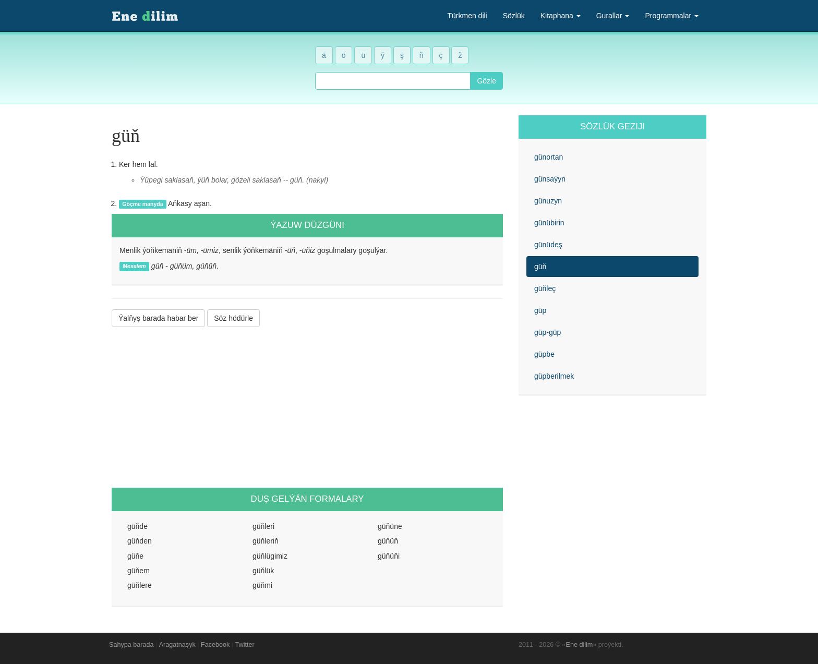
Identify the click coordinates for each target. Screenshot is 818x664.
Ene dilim (579, 644)
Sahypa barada (131, 644)
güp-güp (547, 332)
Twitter (245, 644)
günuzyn (548, 201)
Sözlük (514, 15)
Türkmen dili (467, 15)
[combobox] (393, 81)
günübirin (549, 223)
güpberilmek (554, 376)
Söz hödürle (233, 318)
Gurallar (613, 15)
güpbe (544, 354)
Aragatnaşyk (177, 644)
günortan (548, 157)
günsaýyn (550, 179)
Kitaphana (560, 15)
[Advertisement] (307, 407)
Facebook (215, 644)
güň (540, 266)
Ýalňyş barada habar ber (158, 318)
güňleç (545, 288)
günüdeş (548, 244)
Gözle (486, 81)
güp (540, 310)
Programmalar (672, 15)
